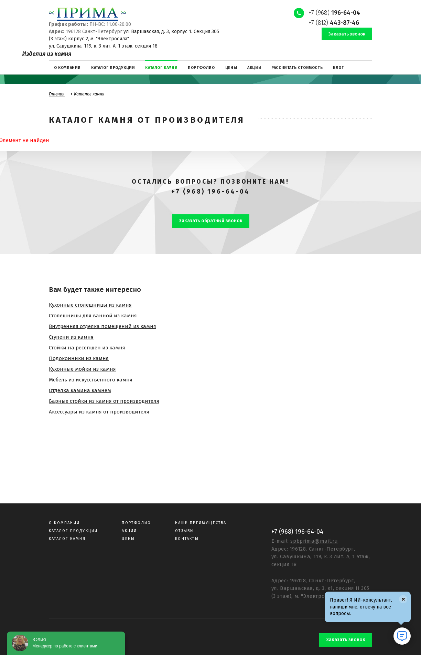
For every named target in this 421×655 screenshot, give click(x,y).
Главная (57, 94)
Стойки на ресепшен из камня (87, 348)
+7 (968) (334, 13)
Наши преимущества (200, 523)
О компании (64, 523)
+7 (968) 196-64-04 (210, 191)
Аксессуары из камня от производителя (99, 412)
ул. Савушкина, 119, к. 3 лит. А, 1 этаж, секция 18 (103, 46)
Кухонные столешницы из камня (90, 305)
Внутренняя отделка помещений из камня (102, 326)
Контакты (187, 538)
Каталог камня (67, 538)
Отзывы (184, 531)
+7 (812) (334, 23)
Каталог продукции (73, 531)
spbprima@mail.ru (314, 541)
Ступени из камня (71, 337)
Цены (128, 538)
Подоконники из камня (79, 358)
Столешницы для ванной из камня (93, 316)
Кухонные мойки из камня (82, 369)
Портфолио (136, 523)
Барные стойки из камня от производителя (104, 401)
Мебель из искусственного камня (90, 380)
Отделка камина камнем (80, 390)
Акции (129, 531)
